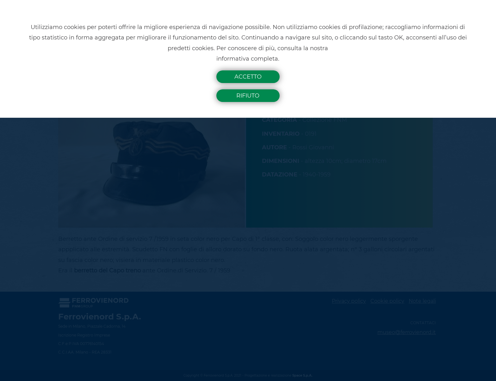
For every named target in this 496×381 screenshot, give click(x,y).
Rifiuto (247, 95)
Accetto (248, 76)
